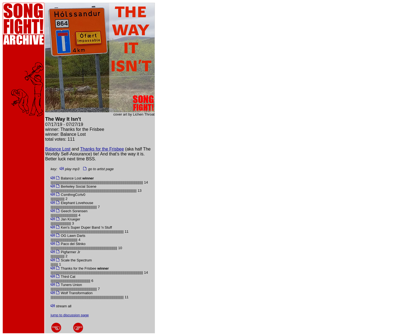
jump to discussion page (70, 315)
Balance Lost (58, 149)
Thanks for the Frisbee (102, 149)
